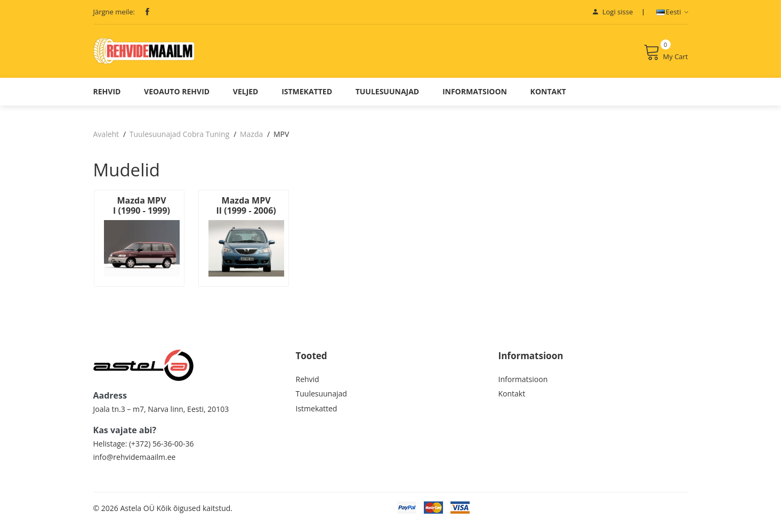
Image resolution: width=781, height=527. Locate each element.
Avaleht (106, 139)
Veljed (246, 96)
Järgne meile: (114, 12)
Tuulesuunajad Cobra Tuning (180, 139)
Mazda (251, 139)
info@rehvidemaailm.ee (134, 460)
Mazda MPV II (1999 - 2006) (241, 210)
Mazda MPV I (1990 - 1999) (139, 210)
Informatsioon (474, 96)
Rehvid (107, 96)
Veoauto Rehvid (177, 96)
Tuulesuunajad (388, 96)
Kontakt (548, 96)
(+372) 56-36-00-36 (161, 446)
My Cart (665, 55)
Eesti (672, 12)
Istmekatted (306, 96)
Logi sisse (613, 12)
